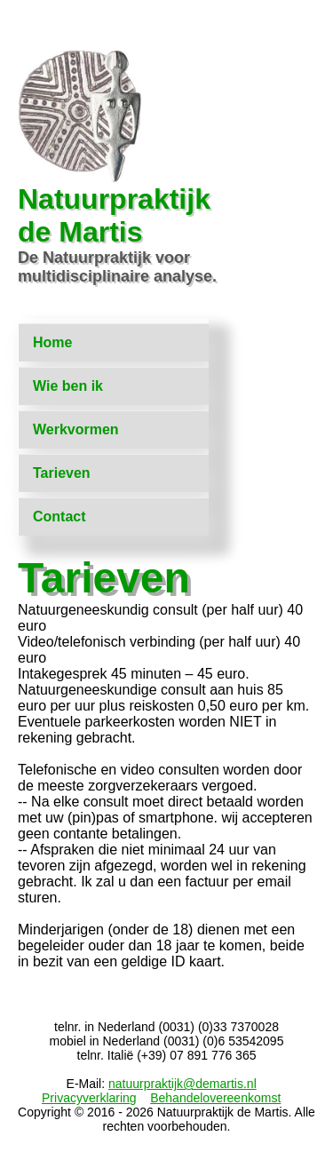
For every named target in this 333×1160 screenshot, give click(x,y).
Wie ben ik (68, 385)
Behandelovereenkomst (215, 1098)
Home (52, 342)
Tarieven (62, 473)
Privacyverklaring (89, 1098)
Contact (59, 516)
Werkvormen (76, 429)
